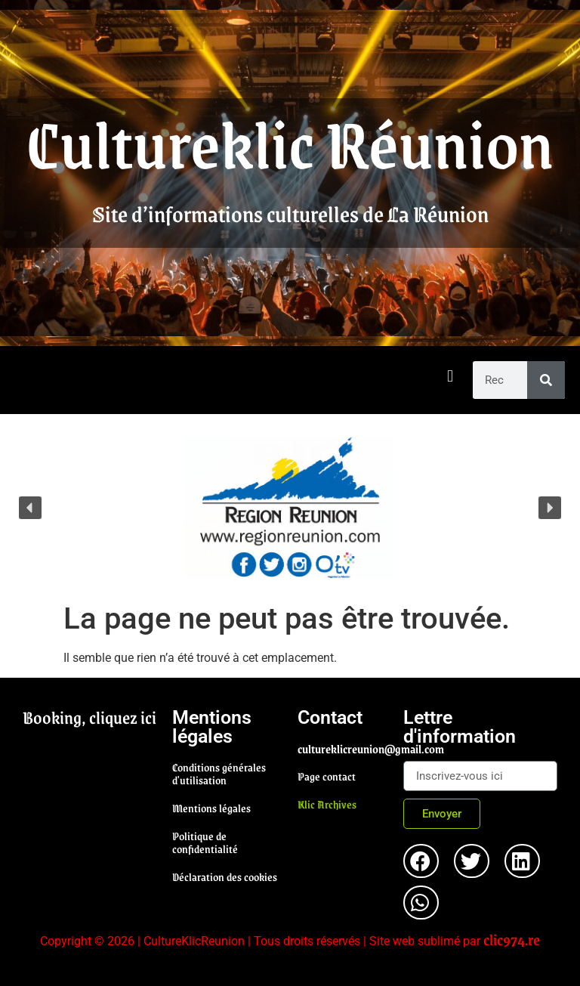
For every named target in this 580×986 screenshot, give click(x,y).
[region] (290, 507)
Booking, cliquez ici (89, 717)
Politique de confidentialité (205, 842)
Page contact (327, 776)
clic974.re (511, 939)
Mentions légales (211, 808)
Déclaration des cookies (224, 876)
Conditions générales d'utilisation (219, 773)
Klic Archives (327, 804)
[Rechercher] (546, 380)
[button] (450, 376)
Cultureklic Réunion (290, 142)
